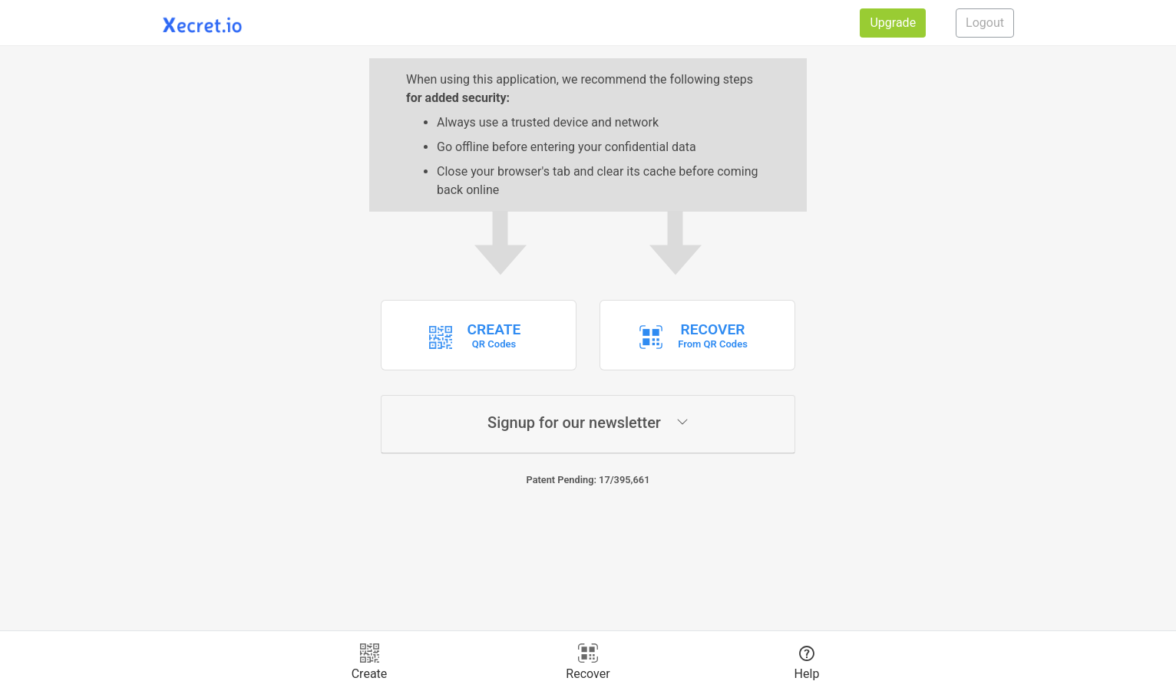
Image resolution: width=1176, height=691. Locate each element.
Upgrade (893, 22)
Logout (985, 22)
